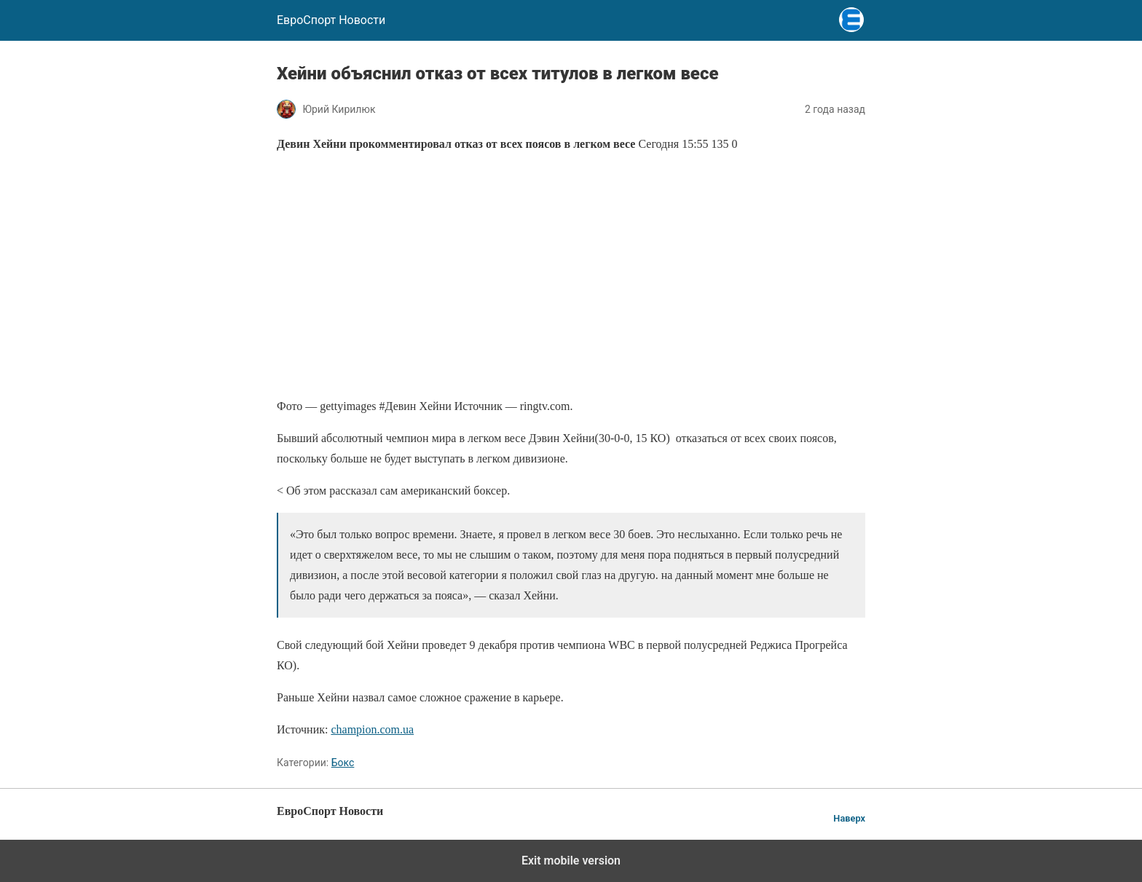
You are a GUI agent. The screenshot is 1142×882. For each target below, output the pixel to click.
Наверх (849, 818)
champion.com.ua (372, 729)
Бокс (343, 762)
